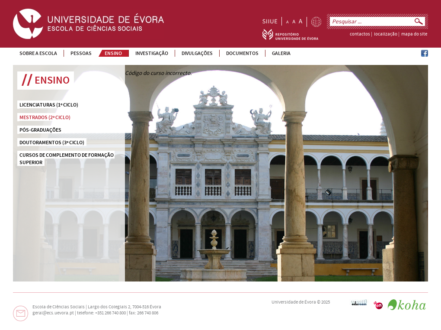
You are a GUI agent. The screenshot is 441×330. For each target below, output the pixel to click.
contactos (360, 34)
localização (385, 34)
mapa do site (414, 34)
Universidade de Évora (294, 302)
